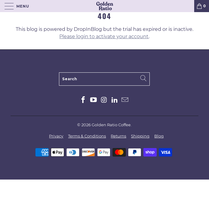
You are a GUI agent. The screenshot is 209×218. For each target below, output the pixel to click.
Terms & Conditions (87, 136)
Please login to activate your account (104, 36)
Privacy (56, 136)
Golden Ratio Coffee (111, 124)
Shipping (140, 136)
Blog (159, 136)
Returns (118, 136)
